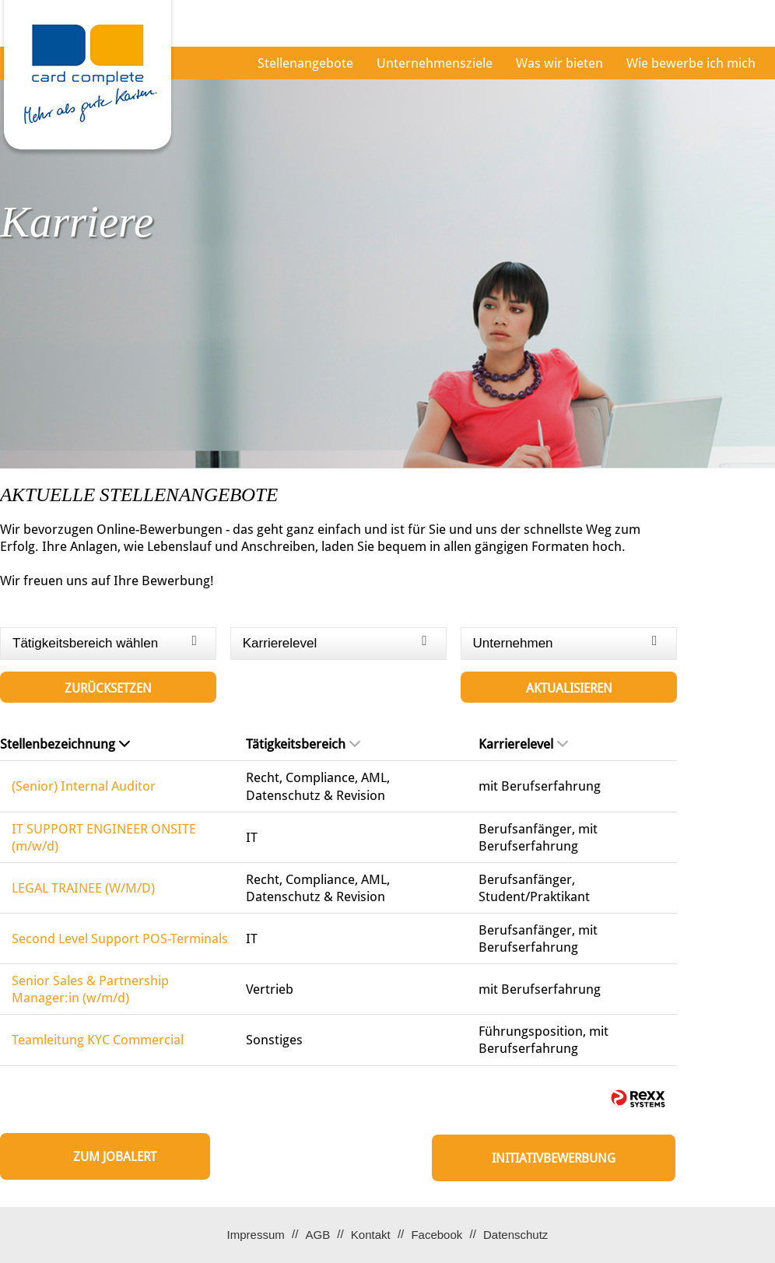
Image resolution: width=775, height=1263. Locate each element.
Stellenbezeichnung (65, 744)
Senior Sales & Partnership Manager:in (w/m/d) (90, 989)
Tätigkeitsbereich (303, 744)
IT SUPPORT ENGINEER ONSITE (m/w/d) (104, 837)
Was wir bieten (559, 63)
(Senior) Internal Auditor (84, 786)
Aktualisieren (569, 688)
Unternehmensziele (435, 63)
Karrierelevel (523, 744)
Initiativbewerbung (553, 1158)
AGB (317, 1234)
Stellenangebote (305, 63)
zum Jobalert (114, 1156)
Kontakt (371, 1234)
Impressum (256, 1234)
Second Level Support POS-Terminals (120, 938)
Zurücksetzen (108, 688)
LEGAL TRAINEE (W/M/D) (83, 888)
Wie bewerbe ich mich (691, 63)
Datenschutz (515, 1234)
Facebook (436, 1234)
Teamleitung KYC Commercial (98, 1039)
